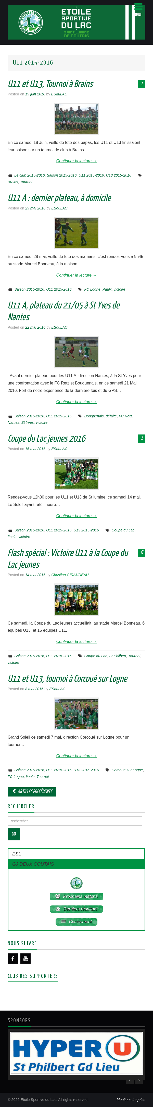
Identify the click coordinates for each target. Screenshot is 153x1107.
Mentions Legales (131, 1100)
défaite (111, 416)
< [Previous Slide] (130, 1080)
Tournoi (26, 182)
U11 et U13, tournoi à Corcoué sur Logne (67, 679)
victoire (119, 289)
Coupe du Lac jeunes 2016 (46, 439)
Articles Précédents (31, 791)
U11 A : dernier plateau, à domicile (59, 198)
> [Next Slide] (139, 1080)
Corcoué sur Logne (127, 770)
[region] (76, 1054)
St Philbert (117, 656)
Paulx (107, 289)
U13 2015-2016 (118, 175)
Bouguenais (94, 416)
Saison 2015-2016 (62, 175)
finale (12, 537)
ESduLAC (59, 94)
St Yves (27, 422)
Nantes (13, 422)
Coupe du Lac (123, 530)
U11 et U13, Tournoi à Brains (50, 84)
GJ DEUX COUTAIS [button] (33, 864)
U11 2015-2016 (91, 175)
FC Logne (92, 289)
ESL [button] (16, 853)
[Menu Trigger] (138, 10)
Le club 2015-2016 (29, 175)
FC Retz (125, 416)
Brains (13, 182)
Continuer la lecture (76, 161)
